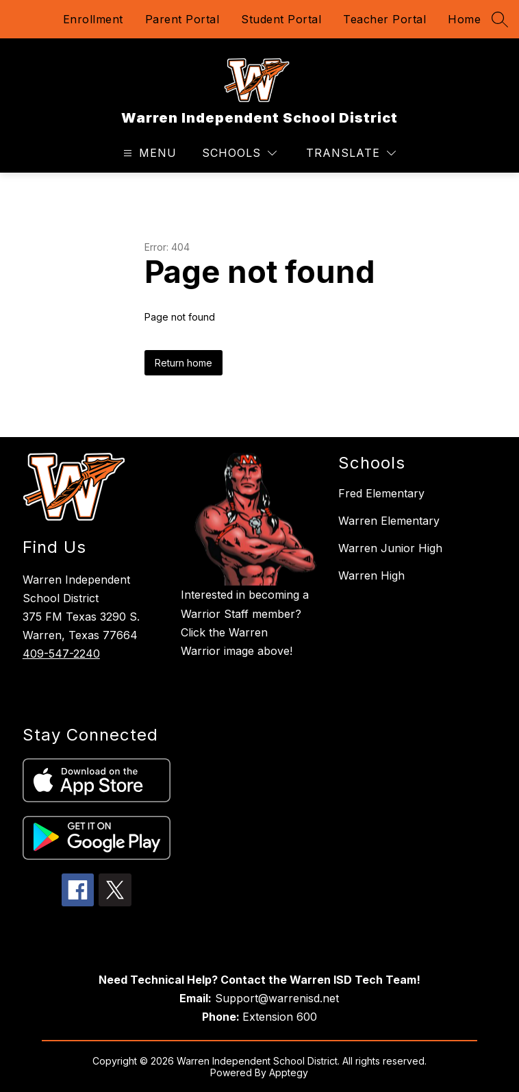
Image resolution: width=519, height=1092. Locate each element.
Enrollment (93, 19)
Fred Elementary (381, 493)
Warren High (371, 575)
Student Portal (281, 19)
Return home (183, 363)
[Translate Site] (351, 153)
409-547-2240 (61, 653)
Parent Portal (182, 19)
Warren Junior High (390, 548)
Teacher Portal (384, 19)
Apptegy (288, 1072)
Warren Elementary (389, 521)
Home (464, 19)
